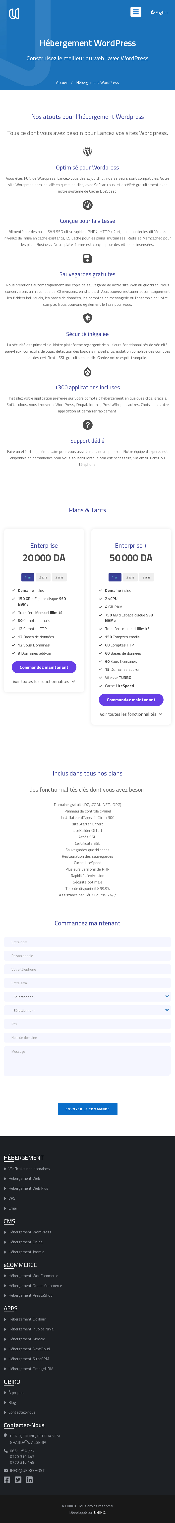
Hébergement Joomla (26, 1251)
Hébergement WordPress (29, 1232)
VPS (11, 1198)
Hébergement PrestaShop (30, 1295)
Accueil (61, 82)
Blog (12, 1402)
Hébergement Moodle (26, 1339)
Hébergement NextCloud (29, 1349)
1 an (28, 577)
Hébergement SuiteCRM (28, 1358)
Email (12, 1208)
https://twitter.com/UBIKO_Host (18, 1479)
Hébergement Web (24, 1178)
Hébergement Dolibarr (27, 1319)
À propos (16, 1392)
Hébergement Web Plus (28, 1188)
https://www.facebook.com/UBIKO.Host (7, 1479)
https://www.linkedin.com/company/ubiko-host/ (29, 1479)
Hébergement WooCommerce (33, 1275)
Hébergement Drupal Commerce (35, 1285)
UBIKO (99, 1512)
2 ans (43, 577)
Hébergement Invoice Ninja (31, 1329)
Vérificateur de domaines (29, 1168)
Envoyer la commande (87, 1109)
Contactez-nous (22, 1412)
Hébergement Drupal (25, 1242)
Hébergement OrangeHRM (30, 1368)
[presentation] (41, 1089)
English (162, 12)
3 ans (59, 577)
